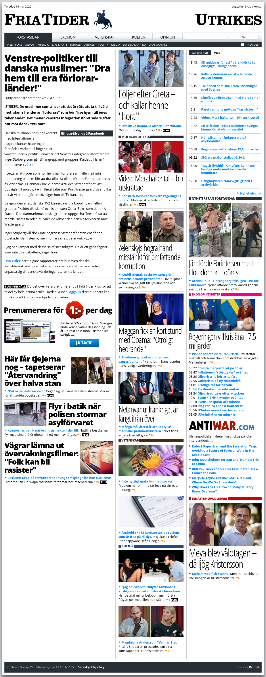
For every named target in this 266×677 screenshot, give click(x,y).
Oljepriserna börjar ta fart (217, 376)
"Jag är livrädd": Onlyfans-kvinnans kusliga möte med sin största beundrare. (150, 589)
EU (144, 45)
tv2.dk (28, 164)
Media (115, 45)
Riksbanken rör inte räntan (218, 389)
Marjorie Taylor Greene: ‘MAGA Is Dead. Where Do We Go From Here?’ (222, 480)
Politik (103, 45)
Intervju (43, 45)
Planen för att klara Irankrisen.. (216, 354)
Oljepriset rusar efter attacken (221, 393)
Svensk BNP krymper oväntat (220, 397)
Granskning (158, 45)
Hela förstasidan (20, 45)
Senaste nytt (201, 52)
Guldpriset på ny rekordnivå (219, 381)
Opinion (167, 37)
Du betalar (131, 45)
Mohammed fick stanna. (210, 574)
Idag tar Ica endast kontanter (220, 406)
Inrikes (75, 45)
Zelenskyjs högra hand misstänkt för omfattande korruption (149, 257)
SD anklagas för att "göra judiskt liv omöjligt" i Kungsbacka (228, 64)
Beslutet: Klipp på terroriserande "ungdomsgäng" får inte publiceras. (60, 478)
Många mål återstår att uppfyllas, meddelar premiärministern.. (145, 429)
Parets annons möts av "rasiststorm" (229, 109)
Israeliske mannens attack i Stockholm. (152, 126)
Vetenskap (105, 37)
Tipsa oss (252, 45)
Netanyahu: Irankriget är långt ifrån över (148, 413)
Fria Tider (12, 261)
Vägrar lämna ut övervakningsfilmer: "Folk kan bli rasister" (41, 457)
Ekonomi (68, 37)
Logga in (74, 292)
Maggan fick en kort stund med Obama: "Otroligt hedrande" (150, 339)
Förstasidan (28, 37)
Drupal (254, 667)
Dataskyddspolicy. (91, 667)
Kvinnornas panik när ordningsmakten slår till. (43, 430)
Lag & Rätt (59, 45)
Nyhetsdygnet (251, 193)
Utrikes (89, 45)
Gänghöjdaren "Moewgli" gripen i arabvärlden (226, 183)
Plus (217, 52)
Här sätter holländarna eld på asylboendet (223, 139)
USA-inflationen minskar (216, 414)
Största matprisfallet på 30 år (223, 157)
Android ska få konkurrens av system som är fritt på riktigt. (149, 534)
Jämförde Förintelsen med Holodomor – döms (230, 99)
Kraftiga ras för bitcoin (215, 385)
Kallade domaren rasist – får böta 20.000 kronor (226, 76)
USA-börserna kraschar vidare (220, 410)
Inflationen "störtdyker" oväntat (223, 372)
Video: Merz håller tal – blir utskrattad (230, 117)
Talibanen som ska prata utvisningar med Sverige (229, 87)
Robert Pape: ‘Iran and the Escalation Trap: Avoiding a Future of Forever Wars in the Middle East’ (224, 450)
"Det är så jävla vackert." (26, 391)
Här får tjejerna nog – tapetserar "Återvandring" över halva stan (34, 370)
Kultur (138, 37)
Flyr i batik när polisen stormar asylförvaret (77, 414)
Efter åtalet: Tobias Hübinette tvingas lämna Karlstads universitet (229, 127)
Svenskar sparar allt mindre (219, 402)
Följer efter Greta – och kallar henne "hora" (147, 104)
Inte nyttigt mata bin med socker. (147, 481)
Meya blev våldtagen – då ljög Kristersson (222, 558)
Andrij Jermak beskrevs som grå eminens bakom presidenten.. (145, 276)
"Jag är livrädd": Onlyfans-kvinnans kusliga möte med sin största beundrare (228, 169)
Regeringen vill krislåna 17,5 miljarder (229, 149)
